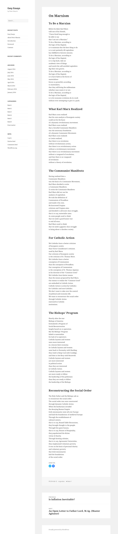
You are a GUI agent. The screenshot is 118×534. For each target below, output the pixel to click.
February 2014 (12, 89)
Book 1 (10, 105)
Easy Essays (14, 8)
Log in (9, 138)
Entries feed (11, 141)
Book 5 (10, 118)
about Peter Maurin (14, 37)
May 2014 (11, 79)
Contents (10, 47)
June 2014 (11, 76)
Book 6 (10, 122)
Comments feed (12, 145)
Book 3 (10, 112)
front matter (12, 125)
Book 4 (10, 115)
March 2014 (11, 86)
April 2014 (11, 82)
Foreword (11, 44)
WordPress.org (12, 148)
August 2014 (11, 69)
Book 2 (10, 108)
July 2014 (10, 72)
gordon (62, 481)
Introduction (12, 41)
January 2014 (12, 92)
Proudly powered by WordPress (59, 530)
